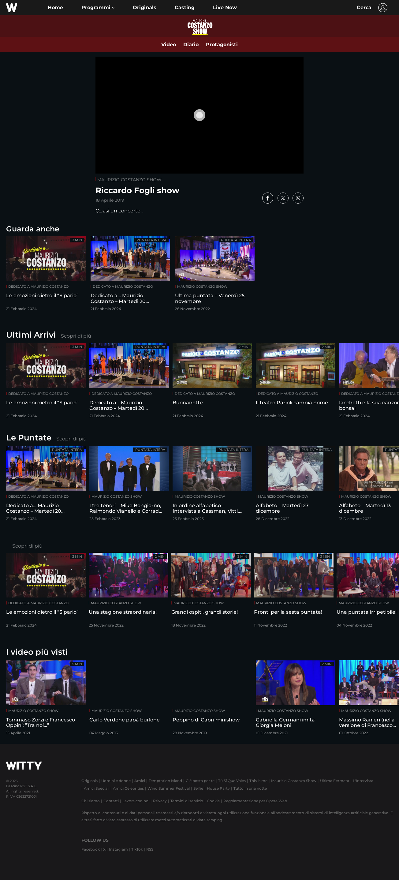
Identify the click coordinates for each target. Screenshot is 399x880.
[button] (97, 7)
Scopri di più (76, 336)
